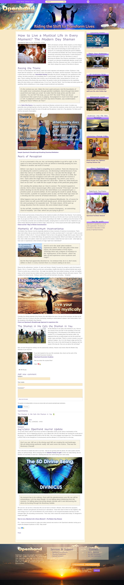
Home (18, 1)
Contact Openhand (93, 554)
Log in (32, 1)
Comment (21, 388)
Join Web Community (94, 557)
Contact (27, 1)
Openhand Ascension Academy (43, 357)
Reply (19, 534)
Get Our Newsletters (94, 556)
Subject (20, 376)
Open (27, 42)
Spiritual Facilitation (57, 557)
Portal (22, 1)
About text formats (23, 401)
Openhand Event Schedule (60, 553)
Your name (21, 382)
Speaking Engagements (59, 555)
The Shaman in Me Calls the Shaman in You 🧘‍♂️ (36, 416)
